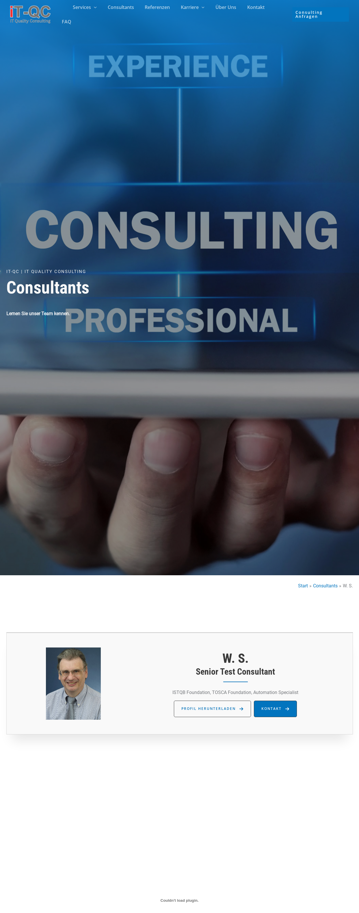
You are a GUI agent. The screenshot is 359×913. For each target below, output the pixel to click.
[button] (100, 13)
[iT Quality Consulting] (30, 13)
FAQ (276, 13)
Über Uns (225, 13)
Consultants (125, 13)
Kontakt (253, 13)
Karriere (193, 13)
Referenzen (159, 13)
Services (91, 13)
